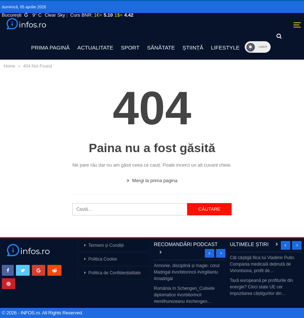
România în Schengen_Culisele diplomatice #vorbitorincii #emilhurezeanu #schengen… (184, 295)
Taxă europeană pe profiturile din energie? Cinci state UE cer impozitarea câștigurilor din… (261, 287)
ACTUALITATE (95, 47)
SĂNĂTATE (161, 47)
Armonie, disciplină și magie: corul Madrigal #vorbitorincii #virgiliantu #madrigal (186, 272)
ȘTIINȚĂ (192, 47)
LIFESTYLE (225, 47)
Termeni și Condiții (106, 245)
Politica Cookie (102, 259)
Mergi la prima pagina (152, 180)
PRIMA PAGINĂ (50, 47)
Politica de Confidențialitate (114, 272)
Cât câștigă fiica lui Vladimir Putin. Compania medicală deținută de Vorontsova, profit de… (262, 264)
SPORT (130, 47)
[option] (190, 284)
